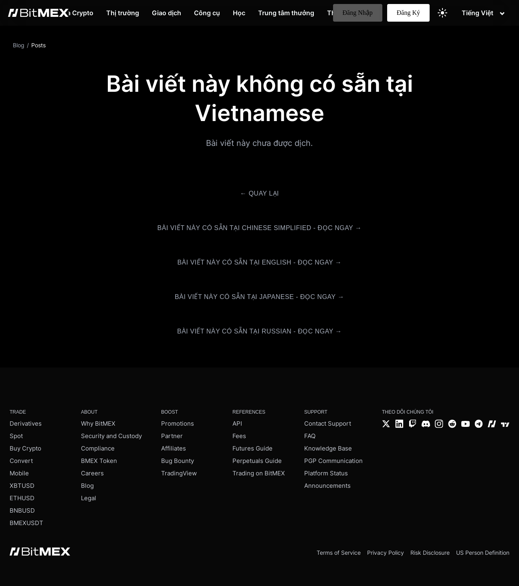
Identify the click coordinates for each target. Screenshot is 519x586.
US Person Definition (482, 552)
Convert (21, 461)
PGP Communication (333, 461)
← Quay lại (259, 193)
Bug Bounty (177, 461)
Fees (239, 436)
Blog (87, 485)
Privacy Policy (385, 552)
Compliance (98, 448)
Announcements (327, 485)
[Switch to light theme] (442, 13)
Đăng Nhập (358, 12)
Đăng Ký (408, 12)
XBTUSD (22, 485)
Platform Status (326, 473)
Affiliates (173, 448)
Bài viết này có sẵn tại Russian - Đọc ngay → (259, 331)
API (237, 423)
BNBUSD (22, 510)
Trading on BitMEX (258, 473)
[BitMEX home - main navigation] (38, 13)
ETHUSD (22, 498)
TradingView (179, 473)
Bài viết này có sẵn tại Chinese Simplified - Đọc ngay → (260, 227)
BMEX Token (99, 461)
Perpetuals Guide (257, 461)
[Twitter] (386, 425)
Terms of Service (339, 552)
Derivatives (26, 423)
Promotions (177, 423)
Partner (172, 436)
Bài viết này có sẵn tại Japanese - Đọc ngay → (259, 296)
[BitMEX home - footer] (40, 552)
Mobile (19, 473)
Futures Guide (252, 448)
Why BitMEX (98, 423)
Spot (16, 436)
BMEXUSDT (26, 523)
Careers (92, 473)
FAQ (309, 436)
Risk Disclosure (430, 552)
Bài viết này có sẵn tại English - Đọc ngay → (259, 262)
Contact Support (327, 423)
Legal (88, 498)
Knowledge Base (328, 448)
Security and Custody (111, 436)
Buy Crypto (25, 448)
